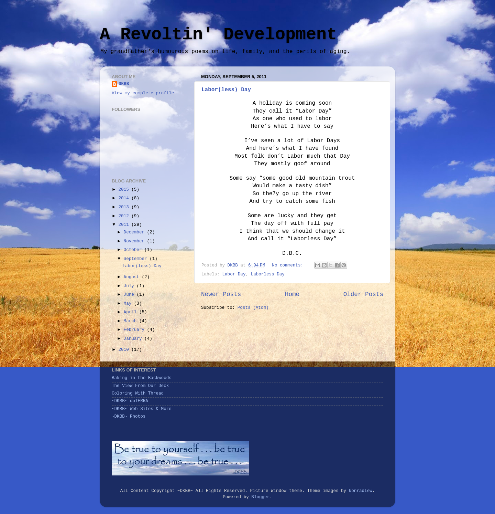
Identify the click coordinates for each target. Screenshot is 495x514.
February (135, 329)
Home (292, 294)
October (134, 250)
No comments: (289, 265)
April (131, 312)
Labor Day (233, 274)
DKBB (124, 84)
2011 (124, 224)
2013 (124, 207)
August (133, 277)
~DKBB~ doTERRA (130, 401)
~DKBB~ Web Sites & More (142, 409)
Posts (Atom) (253, 307)
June (130, 294)
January (134, 338)
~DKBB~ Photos (128, 416)
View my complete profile (143, 93)
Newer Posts (221, 294)
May (129, 303)
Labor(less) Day (226, 90)
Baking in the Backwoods (142, 378)
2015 (124, 189)
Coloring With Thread (138, 393)
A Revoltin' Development (218, 34)
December (135, 232)
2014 (124, 198)
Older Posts (363, 294)
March (131, 321)
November (135, 241)
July (130, 286)
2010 (124, 349)
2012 (124, 216)
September (137, 258)
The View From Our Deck (140, 386)
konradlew (360, 491)
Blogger (260, 497)
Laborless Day (268, 274)
